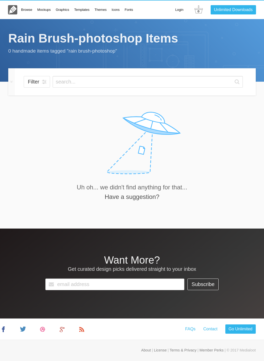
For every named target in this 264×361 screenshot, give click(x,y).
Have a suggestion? (132, 196)
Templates (81, 10)
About (146, 350)
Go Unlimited (240, 329)
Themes (100, 10)
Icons (116, 10)
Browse (26, 10)
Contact (210, 329)
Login (179, 10)
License (160, 350)
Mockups (44, 10)
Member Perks (212, 350)
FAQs (190, 329)
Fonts (129, 10)
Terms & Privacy (183, 350)
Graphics (62, 10)
